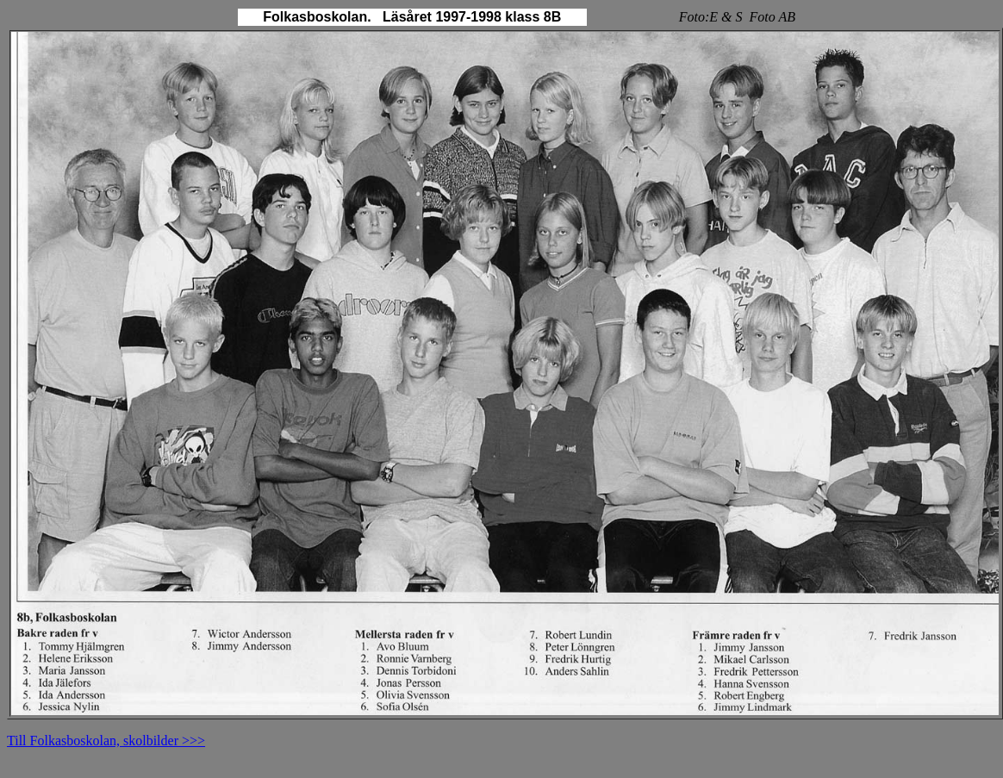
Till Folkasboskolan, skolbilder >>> (106, 740)
